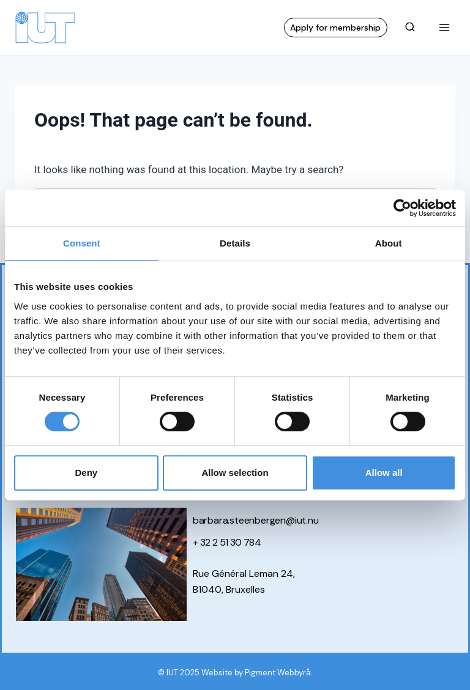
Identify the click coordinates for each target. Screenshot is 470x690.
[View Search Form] (410, 27)
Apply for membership (335, 27)
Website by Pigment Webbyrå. (257, 672)
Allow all (384, 472)
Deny (86, 472)
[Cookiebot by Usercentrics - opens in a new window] (402, 208)
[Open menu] (444, 27)
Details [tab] (235, 243)
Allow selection (234, 472)
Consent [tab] (81, 243)
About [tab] (388, 243)
